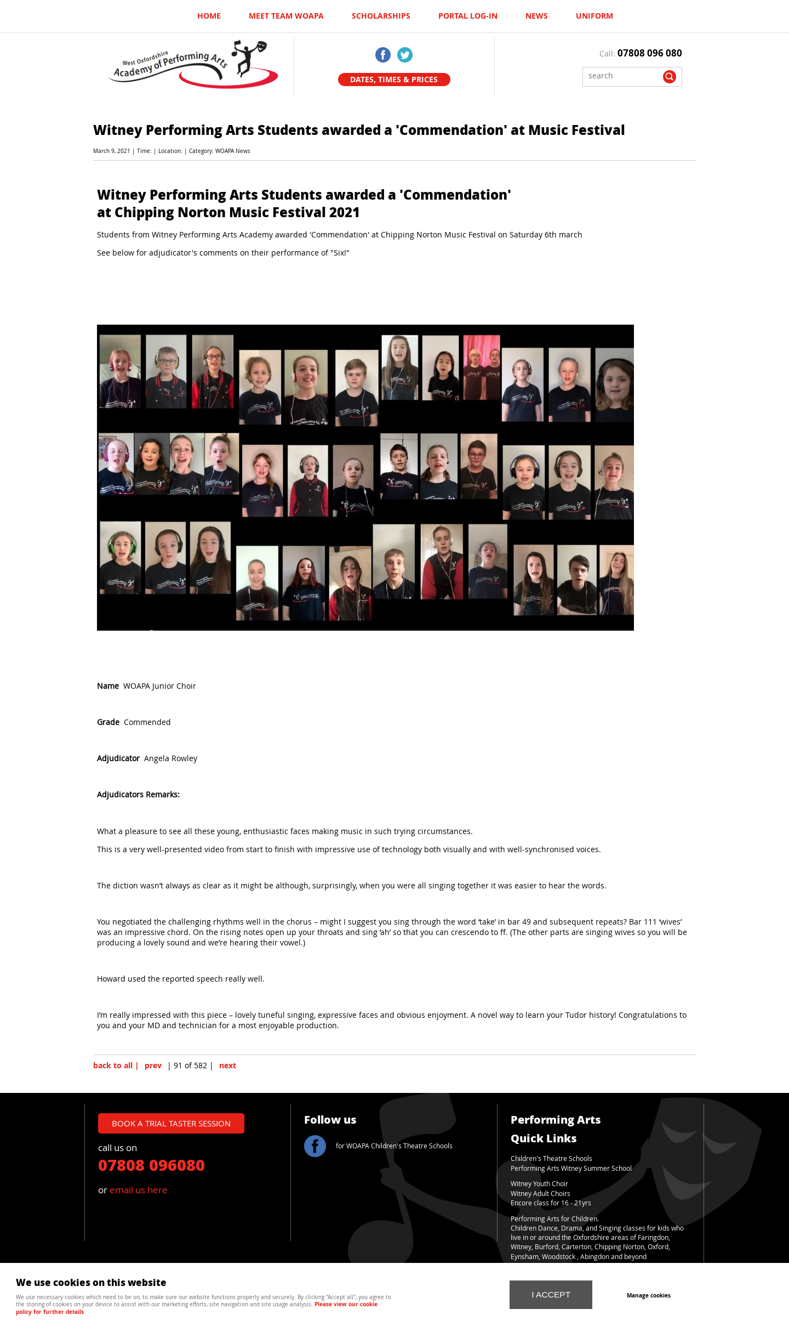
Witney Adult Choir (539, 1193)
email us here (139, 1189)
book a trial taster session (171, 1123)
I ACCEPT (550, 1294)
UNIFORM (594, 15)
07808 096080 (151, 1164)
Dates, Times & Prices (394, 79)
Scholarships (381, 15)
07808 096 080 (650, 53)
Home (209, 15)
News (536, 15)
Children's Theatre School (550, 1158)
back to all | (116, 1065)
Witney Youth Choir (539, 1184)
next (227, 1065)
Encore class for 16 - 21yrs (551, 1203)
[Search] (624, 75)
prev (153, 1065)
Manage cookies (649, 1295)
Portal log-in (468, 15)
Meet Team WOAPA (286, 15)
